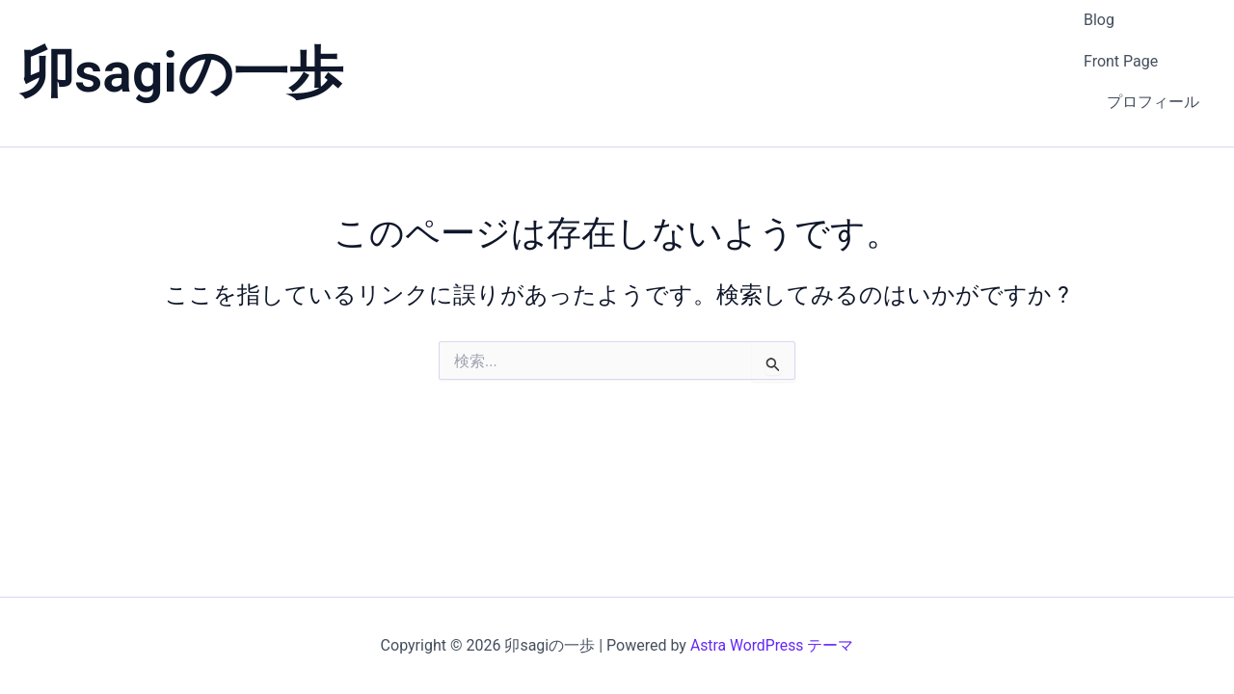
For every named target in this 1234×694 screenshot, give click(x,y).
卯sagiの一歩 (181, 48)
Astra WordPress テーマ (771, 645)
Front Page (1121, 37)
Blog (1099, 12)
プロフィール (1153, 63)
